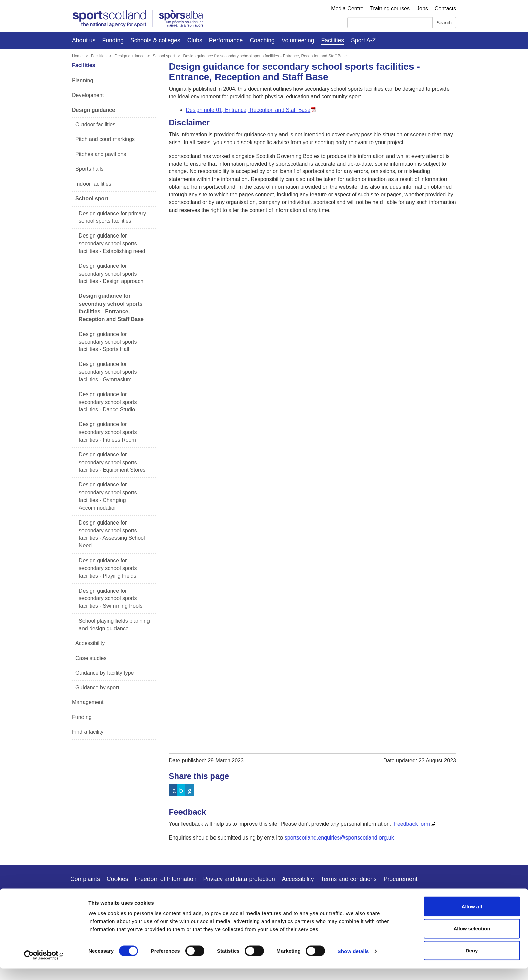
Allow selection (471, 940)
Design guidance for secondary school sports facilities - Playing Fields (108, 568)
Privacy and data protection (239, 879)
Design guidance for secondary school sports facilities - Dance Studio (108, 402)
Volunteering (298, 40)
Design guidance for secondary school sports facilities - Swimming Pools (110, 598)
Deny (472, 962)
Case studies (91, 658)
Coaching (262, 40)
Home (77, 56)
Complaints (85, 879)
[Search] (390, 22)
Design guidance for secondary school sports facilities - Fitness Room (108, 432)
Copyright (83, 896)
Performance (226, 40)
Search (444, 22)
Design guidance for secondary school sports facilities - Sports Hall (108, 341)
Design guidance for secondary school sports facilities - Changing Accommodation (108, 496)
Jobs (422, 8)
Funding (113, 40)
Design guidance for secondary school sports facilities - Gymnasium (108, 371)
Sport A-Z (363, 40)
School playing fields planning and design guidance (114, 624)
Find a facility (87, 732)
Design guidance (129, 56)
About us (83, 40)
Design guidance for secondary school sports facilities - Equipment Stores (112, 462)
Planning (82, 80)
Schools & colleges (155, 40)
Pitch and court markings (105, 139)
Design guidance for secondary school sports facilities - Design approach (111, 273)
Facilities (332, 40)
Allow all (472, 918)
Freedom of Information (166, 879)
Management (87, 702)
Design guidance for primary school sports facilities (112, 217)
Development (88, 95)
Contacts (445, 8)
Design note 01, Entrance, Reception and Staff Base (248, 110)
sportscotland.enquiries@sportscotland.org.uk (339, 838)
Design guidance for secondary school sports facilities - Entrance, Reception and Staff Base (265, 56)
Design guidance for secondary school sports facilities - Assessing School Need (112, 534)
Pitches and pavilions (100, 154)
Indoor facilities (93, 184)
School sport (164, 56)
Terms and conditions (349, 879)
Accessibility (90, 643)
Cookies (117, 879)
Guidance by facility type (104, 673)
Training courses (390, 8)
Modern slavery (122, 896)
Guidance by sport (97, 687)
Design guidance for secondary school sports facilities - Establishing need (112, 243)
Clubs (194, 40)
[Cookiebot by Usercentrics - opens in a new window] (43, 967)
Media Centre (347, 8)
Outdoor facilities (95, 124)
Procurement (401, 879)
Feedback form (412, 824)
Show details (353, 963)
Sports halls (89, 169)
